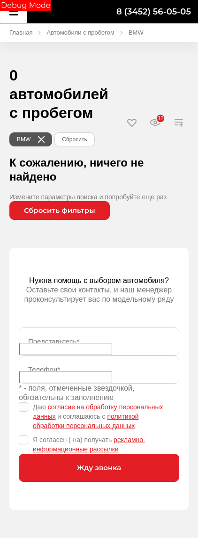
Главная (20, 32)
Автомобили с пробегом (80, 32)
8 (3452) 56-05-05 (153, 12)
